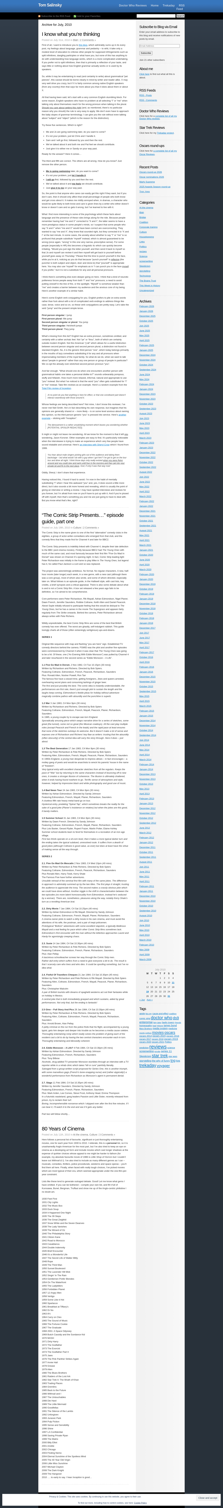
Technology (145, 276)
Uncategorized (146, 290)
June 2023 (144, 423)
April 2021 (144, 540)
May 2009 (144, 949)
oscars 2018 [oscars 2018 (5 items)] (157, 1039)
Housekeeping (146, 237)
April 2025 (144, 340)
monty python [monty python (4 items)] (145, 1033)
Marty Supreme (147, 182)
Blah (75, 40)
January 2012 (146, 842)
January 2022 (146, 506)
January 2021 (146, 550)
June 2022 (144, 481)
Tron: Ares (144, 191)
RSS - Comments (148, 100)
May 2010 (144, 930)
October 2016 (146, 657)
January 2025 (146, 350)
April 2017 (144, 647)
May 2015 (144, 696)
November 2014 (147, 725)
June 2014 (144, 745)
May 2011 (144, 876)
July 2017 (144, 633)
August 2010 (145, 915)
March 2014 (145, 759)
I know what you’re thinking (71, 34)
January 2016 (146, 672)
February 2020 (146, 574)
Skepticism (144, 266)
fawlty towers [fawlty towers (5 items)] (168, 1022)
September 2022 (147, 467)
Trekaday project (165, 133)
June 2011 (144, 871)
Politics (143, 246)
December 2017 (147, 628)
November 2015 (147, 681)
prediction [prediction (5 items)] (144, 1048)
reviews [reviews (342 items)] (158, 1046)
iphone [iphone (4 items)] (160, 1025)
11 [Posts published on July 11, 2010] (173, 982)
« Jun (142, 999)
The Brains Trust (147, 280)
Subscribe (146, 53)
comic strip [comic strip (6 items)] (144, 1018)
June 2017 (144, 637)
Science (143, 256)
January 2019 (146, 598)
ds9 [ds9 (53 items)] (176, 1018)
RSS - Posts (145, 95)
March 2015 (145, 706)
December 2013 (147, 774)
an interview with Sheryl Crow (95, 444)
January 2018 (146, 623)
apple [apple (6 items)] (142, 1013)
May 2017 (144, 642)
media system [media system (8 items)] (160, 1028)
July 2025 (144, 325)
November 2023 (147, 399)
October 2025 (146, 321)
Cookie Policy (140, 1503)
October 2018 (146, 613)
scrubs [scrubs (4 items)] (157, 1051)
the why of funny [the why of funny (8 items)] (161, 1060)
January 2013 (146, 803)
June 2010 (144, 925)
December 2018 (147, 603)
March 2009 (145, 959)
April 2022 (144, 491)
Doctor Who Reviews (133, 5)
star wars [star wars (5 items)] (172, 1056)
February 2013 (146, 798)
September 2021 (147, 525)
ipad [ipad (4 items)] (154, 1025)
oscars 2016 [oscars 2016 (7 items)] (172, 1036)
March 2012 (145, 832)
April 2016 (144, 662)
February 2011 (146, 886)
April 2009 (144, 954)
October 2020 (146, 555)
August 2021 (145, 530)
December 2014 (147, 720)
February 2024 (146, 384)
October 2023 (146, 403)
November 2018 (147, 608)
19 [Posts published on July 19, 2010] (147, 991)
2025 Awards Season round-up (154, 186)
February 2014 (146, 764)
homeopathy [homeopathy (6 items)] (145, 1025)
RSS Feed (180, 7)
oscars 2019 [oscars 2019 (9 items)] (171, 1039)
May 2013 (144, 789)
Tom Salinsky (50, 5)
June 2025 (144, 330)
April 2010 (144, 935)
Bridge (142, 217)
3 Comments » (107, 1134)
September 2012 (147, 823)
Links (142, 241)
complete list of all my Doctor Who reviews (158, 117)
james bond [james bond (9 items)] (170, 1025)
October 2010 (146, 905)
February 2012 (146, 837)
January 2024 (146, 389)
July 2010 (144, 920)
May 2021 (144, 535)
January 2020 (146, 579)
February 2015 (146, 711)
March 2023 (145, 438)
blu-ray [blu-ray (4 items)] (149, 1013)
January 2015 (146, 715)
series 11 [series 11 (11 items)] (166, 1051)
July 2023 (144, 418)
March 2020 (145, 569)
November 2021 (147, 516)
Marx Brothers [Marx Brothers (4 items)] (145, 1028)
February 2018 (146, 618)
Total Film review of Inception (56, 388)
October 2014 (146, 730)
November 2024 (147, 360)
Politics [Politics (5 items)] (168, 1042)
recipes (143, 251)
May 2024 (144, 379)
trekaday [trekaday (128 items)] (147, 1065)
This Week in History (149, 285)
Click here (144, 74)
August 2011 (145, 862)
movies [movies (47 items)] (158, 1032)
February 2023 (146, 442)
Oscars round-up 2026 (150, 172)
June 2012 (144, 828)
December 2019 (147, 584)
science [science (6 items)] (171, 1047)
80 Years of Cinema (63, 1128)
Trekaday (169, 5)
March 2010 (145, 940)
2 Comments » (88, 40)
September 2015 (147, 691)
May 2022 (144, 486)
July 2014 (144, 740)
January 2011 (146, 891)
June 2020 (144, 559)
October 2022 (146, 462)
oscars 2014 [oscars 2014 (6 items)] (145, 1036)
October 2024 (146, 364)
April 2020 (144, 564)
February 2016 (146, 667)
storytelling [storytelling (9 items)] (145, 1060)
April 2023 (144, 433)
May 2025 (144, 335)
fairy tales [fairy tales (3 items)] (157, 1022)
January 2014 (146, 769)
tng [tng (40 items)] (173, 1060)
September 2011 (147, 857)
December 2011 (147, 847)
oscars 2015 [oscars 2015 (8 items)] (159, 1036)
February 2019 (146, 594)
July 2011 (144, 866)
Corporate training (148, 227)
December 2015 (147, 676)
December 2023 (147, 394)
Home (155, 5)
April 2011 (144, 881)
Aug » (150, 999)
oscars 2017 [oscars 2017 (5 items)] (145, 1039)
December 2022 (147, 452)
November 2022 (147, 457)
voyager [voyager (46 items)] (163, 1066)
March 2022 (145, 496)
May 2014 (144, 750)
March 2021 (145, 545)
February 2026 (146, 306)
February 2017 (146, 652)
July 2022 (144, 477)
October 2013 (146, 784)
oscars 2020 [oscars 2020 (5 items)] (145, 1042)
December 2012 (147, 808)
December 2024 (147, 355)
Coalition (143, 222)
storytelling (144, 271)
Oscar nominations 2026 (151, 177)
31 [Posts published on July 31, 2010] (169, 996)
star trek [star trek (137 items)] (160, 1055)
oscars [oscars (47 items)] (169, 1032)
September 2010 (147, 910)
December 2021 (147, 511)
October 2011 (146, 852)
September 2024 (147, 369)
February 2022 (146, 501)
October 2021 (146, 520)
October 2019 (146, 589)
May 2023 (144, 428)
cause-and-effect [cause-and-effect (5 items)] (160, 1013)
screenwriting (146, 261)
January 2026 (146, 311)
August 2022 (145, 472)
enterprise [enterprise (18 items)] (146, 1022)
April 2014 (144, 754)
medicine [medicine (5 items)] (172, 1028)
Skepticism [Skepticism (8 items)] (145, 1056)
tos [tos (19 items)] (178, 1060)
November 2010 (147, 901)
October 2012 (146, 818)
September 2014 (147, 735)
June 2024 (144, 374)
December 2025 (147, 316)
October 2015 (146, 686)
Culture (77, 527)
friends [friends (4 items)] (178, 1022)
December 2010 (147, 896)
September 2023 (147, 408)
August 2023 (145, 413)
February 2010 (146, 944)
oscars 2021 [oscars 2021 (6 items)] (158, 1042)
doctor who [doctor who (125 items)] (161, 1017)
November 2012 (147, 813)
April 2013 (144, 793)
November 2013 (147, 779)
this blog (83, 45)
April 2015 (144, 701)
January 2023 (146, 447)
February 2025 (146, 345)
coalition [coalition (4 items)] (172, 1013)
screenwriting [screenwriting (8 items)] (146, 1051)
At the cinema (80, 1134)
